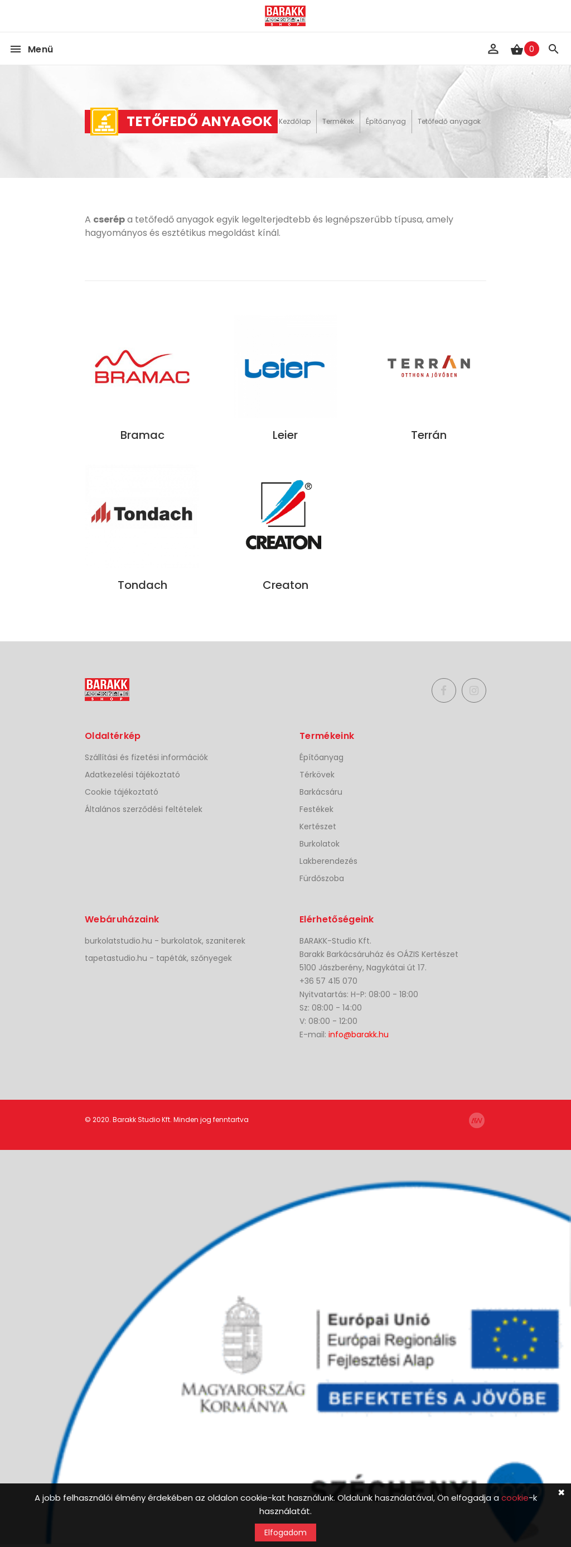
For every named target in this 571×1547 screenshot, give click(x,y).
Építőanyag (386, 121)
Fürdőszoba (321, 878)
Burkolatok (319, 843)
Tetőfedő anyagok (449, 121)
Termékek (338, 121)
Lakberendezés (328, 861)
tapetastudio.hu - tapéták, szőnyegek (158, 958)
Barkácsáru (320, 791)
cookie (515, 1498)
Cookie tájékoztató (121, 791)
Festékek (316, 809)
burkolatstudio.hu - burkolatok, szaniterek (165, 940)
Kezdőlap (295, 121)
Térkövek (317, 774)
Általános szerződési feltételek (143, 809)
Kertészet (317, 826)
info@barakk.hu (358, 1034)
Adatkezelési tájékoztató (132, 774)
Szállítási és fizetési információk (146, 757)
